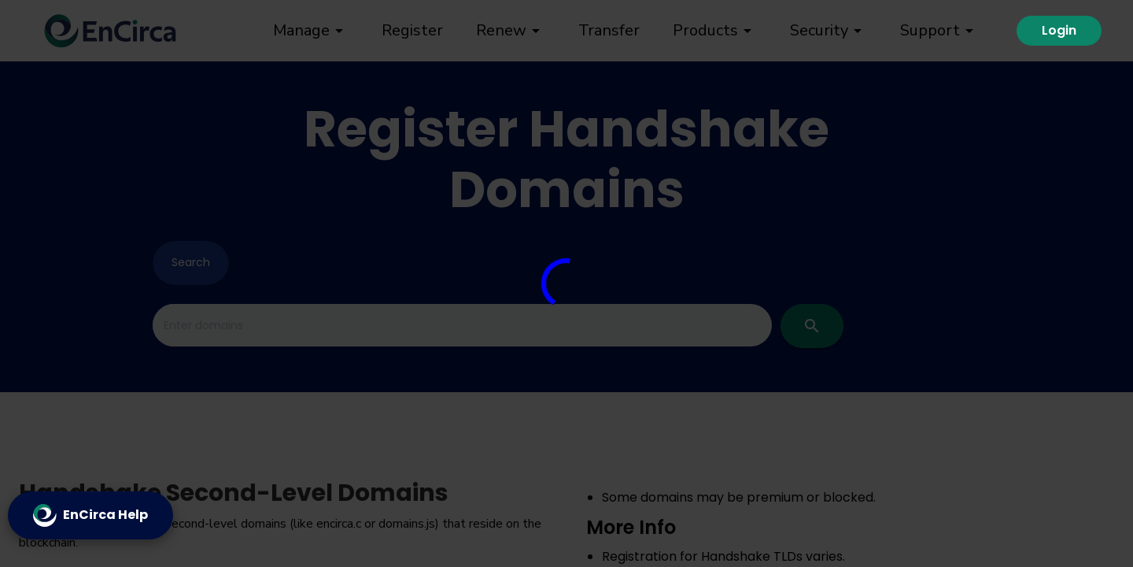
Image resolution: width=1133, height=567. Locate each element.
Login (1059, 30)
